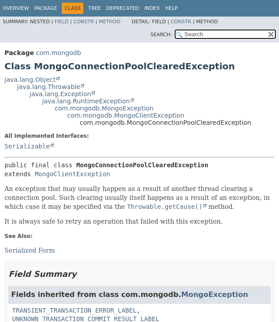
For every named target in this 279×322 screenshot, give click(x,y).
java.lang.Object (30, 79)
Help (171, 8)
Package (45, 8)
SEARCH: (161, 35)
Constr (83, 22)
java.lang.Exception (60, 93)
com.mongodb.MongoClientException (126, 115)
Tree (94, 8)
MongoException (214, 294)
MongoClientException (72, 174)
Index (151, 8)
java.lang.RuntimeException (86, 101)
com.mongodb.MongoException (104, 108)
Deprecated (122, 8)
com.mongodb (58, 52)
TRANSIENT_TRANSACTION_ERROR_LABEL (74, 310)
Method (109, 22)
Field (62, 22)
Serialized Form (29, 250)
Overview (16, 8)
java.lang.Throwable (48, 86)
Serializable (27, 146)
